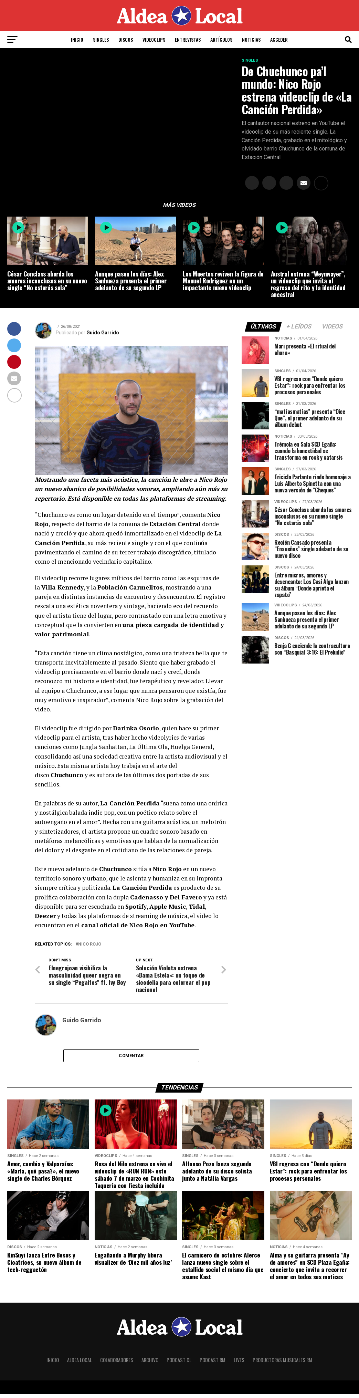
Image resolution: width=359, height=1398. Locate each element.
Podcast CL (179, 1363)
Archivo (149, 1363)
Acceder (279, 39)
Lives (239, 1363)
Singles (101, 39)
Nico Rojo (89, 945)
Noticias (251, 39)
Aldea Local (79, 1363)
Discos (125, 39)
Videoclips (153, 39)
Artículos (221, 39)
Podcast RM (212, 1363)
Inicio (77, 39)
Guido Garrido (102, 334)
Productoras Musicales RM (282, 1363)
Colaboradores (116, 1363)
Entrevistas (188, 39)
